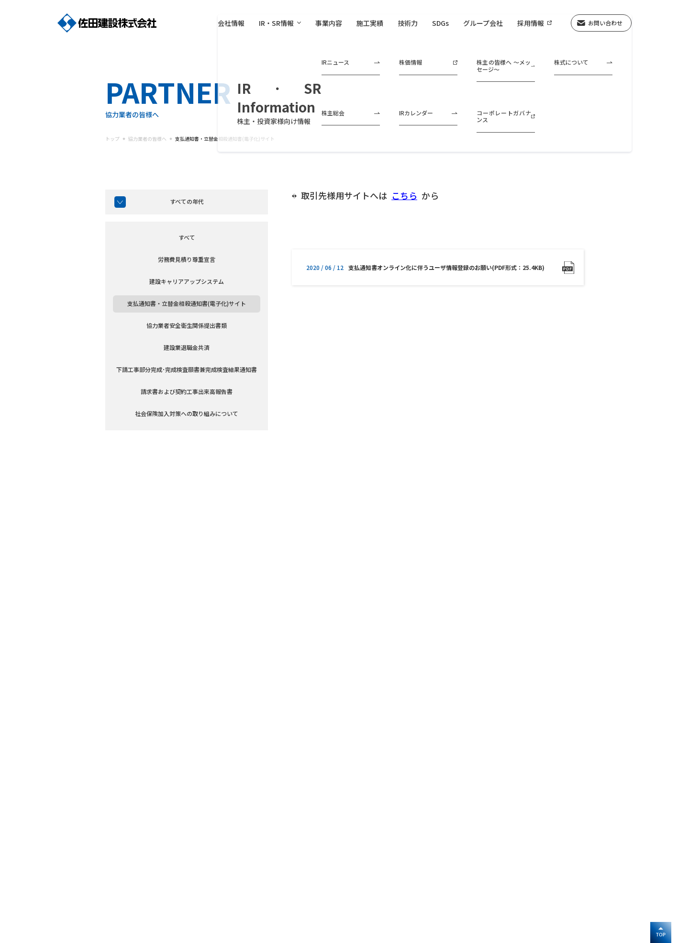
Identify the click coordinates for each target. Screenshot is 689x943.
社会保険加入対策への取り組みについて (186, 413)
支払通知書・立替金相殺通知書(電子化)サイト (225, 139)
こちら (404, 196)
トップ (112, 139)
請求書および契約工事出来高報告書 (187, 391)
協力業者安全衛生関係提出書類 (186, 325)
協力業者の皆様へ (147, 139)
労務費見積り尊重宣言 (186, 259)
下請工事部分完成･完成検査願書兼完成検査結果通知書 (186, 369)
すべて (186, 237)
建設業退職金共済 (187, 347)
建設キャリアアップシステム (186, 281)
